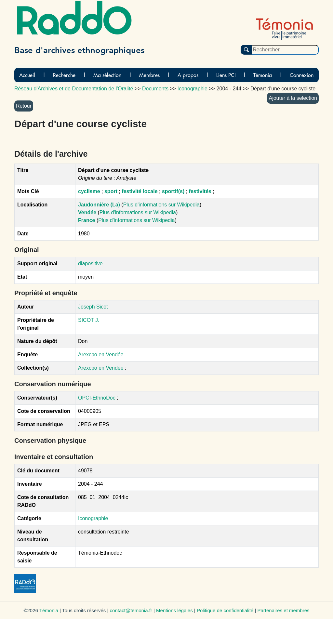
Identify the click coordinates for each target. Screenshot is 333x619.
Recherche (64, 75)
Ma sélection (107, 75)
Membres (149, 75)
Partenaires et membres (283, 610)
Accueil (27, 75)
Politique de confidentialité (225, 610)
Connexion (301, 75)
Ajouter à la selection (293, 98)
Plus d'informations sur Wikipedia (161, 204)
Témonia (262, 75)
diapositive (90, 263)
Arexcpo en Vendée (101, 354)
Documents (155, 88)
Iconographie (93, 518)
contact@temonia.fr (131, 610)
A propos (188, 75)
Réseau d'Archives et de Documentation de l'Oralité (73, 88)
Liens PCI (226, 75)
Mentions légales (174, 610)
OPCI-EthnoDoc (96, 398)
